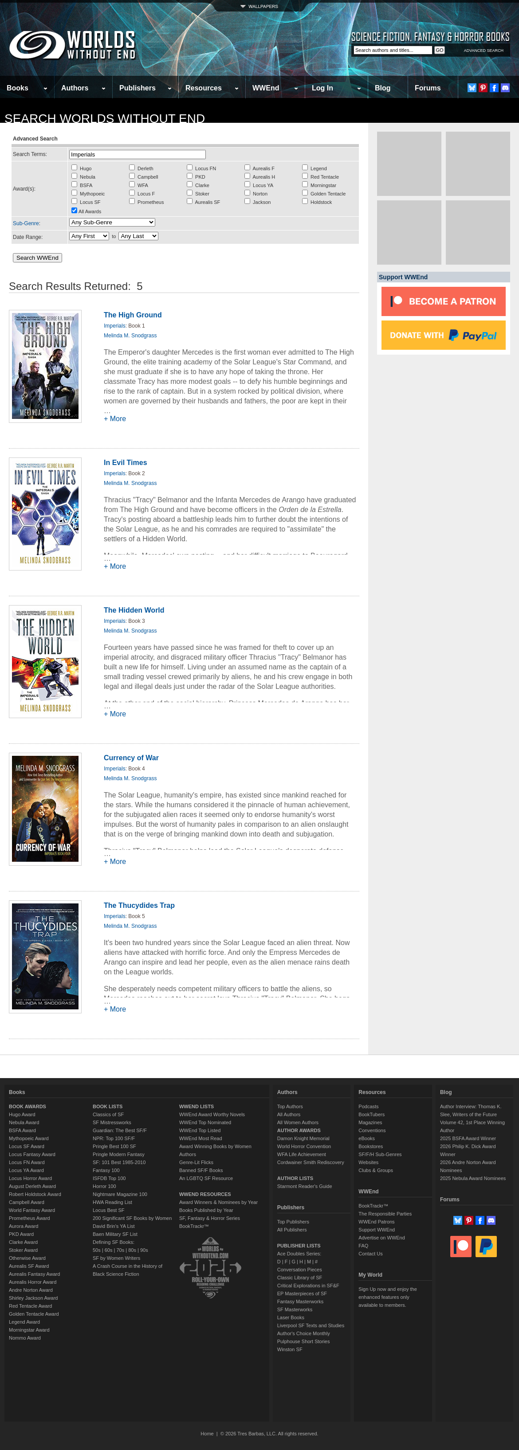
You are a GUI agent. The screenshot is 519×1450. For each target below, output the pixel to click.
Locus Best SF (109, 1210)
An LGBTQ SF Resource (206, 1178)
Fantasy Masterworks (300, 1301)
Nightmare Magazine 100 (120, 1194)
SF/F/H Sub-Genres (379, 1154)
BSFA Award (22, 1130)
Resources (203, 88)
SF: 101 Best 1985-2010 (119, 1162)
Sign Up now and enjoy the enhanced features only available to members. (387, 1297)
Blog (383, 88)
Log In (322, 88)
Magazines (370, 1122)
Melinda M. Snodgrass (130, 335)
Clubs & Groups (375, 1170)
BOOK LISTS (107, 1106)
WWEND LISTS (196, 1106)
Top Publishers (293, 1221)
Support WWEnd (376, 1229)
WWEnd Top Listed (199, 1130)
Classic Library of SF (299, 1277)
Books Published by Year (206, 1210)
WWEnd (265, 88)
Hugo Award (22, 1114)
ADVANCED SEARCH (483, 50)
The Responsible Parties (385, 1213)
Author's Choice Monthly (303, 1333)
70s (120, 1250)
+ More (115, 418)
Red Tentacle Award (30, 1306)
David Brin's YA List (114, 1226)
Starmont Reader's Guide (304, 1186)
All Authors (289, 1114)
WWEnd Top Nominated (205, 1122)
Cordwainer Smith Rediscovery (310, 1162)
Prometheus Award (29, 1218)
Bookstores (370, 1146)
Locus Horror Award (30, 1178)
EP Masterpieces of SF (302, 1293)
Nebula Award (24, 1122)
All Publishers (292, 1229)
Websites (368, 1162)
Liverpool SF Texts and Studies (310, 1325)
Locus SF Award (26, 1146)
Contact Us (370, 1253)
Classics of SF (108, 1114)
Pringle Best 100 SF (114, 1146)
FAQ (363, 1245)
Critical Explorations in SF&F (308, 1285)
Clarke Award (23, 1242)
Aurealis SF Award (29, 1266)
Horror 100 (104, 1186)
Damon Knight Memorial (303, 1138)
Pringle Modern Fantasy (119, 1154)
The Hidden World (134, 610)
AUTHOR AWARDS (299, 1130)
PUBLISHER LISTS (299, 1245)
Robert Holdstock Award (35, 1194)
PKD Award (21, 1234)
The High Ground (133, 315)
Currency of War (131, 758)
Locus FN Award (27, 1162)
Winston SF (290, 1349)
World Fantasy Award (32, 1210)
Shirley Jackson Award (33, 1298)
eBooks (366, 1138)
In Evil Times (125, 462)
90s (144, 1250)
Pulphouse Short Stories (303, 1341)
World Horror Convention (304, 1146)
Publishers (137, 88)
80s (132, 1250)
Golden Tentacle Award (34, 1314)
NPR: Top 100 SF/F (114, 1138)
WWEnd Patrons (376, 1221)
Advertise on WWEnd (381, 1237)
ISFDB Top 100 (109, 1178)
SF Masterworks (294, 1309)
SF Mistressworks (112, 1122)
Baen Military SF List (115, 1234)
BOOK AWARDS (27, 1106)
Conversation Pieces (299, 1269)
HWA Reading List (112, 1202)
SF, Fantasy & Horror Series (209, 1218)
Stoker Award (23, 1250)
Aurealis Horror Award (32, 1282)
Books (17, 88)
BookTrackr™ (194, 1226)
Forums (428, 88)
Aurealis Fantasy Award (34, 1274)
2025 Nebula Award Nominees (473, 1178)
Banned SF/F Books (201, 1170)
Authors (74, 88)
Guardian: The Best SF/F (120, 1130)
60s (109, 1250)
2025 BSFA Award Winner (468, 1138)
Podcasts (368, 1106)
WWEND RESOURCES (205, 1194)
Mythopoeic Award (29, 1138)
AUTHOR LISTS (295, 1178)
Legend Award (24, 1322)
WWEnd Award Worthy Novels (212, 1114)
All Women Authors (297, 1122)
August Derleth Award (32, 1186)
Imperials (115, 326)
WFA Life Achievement (301, 1154)
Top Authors (290, 1106)
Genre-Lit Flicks (196, 1162)
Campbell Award (26, 1202)
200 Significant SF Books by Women (132, 1218)
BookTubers (371, 1114)
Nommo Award (25, 1338)
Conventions (371, 1130)
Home (207, 1433)
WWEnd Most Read (200, 1138)
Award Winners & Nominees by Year (218, 1202)
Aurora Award (23, 1226)
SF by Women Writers (116, 1258)
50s (97, 1250)
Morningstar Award (29, 1330)
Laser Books (290, 1317)
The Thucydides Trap (139, 905)
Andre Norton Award (31, 1290)
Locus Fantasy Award (32, 1154)
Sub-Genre (26, 223)
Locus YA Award (26, 1170)
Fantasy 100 (106, 1170)
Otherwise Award (27, 1258)
